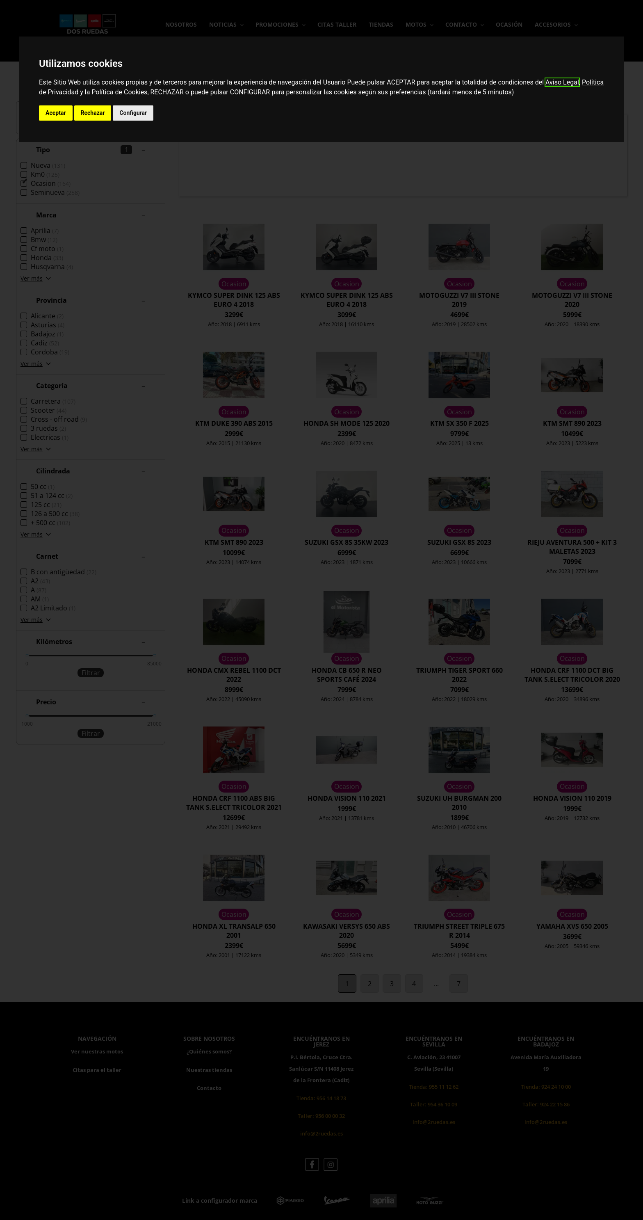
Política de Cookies (119, 92)
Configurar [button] (133, 113)
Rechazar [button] (93, 113)
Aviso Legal (562, 82)
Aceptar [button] (56, 113)
